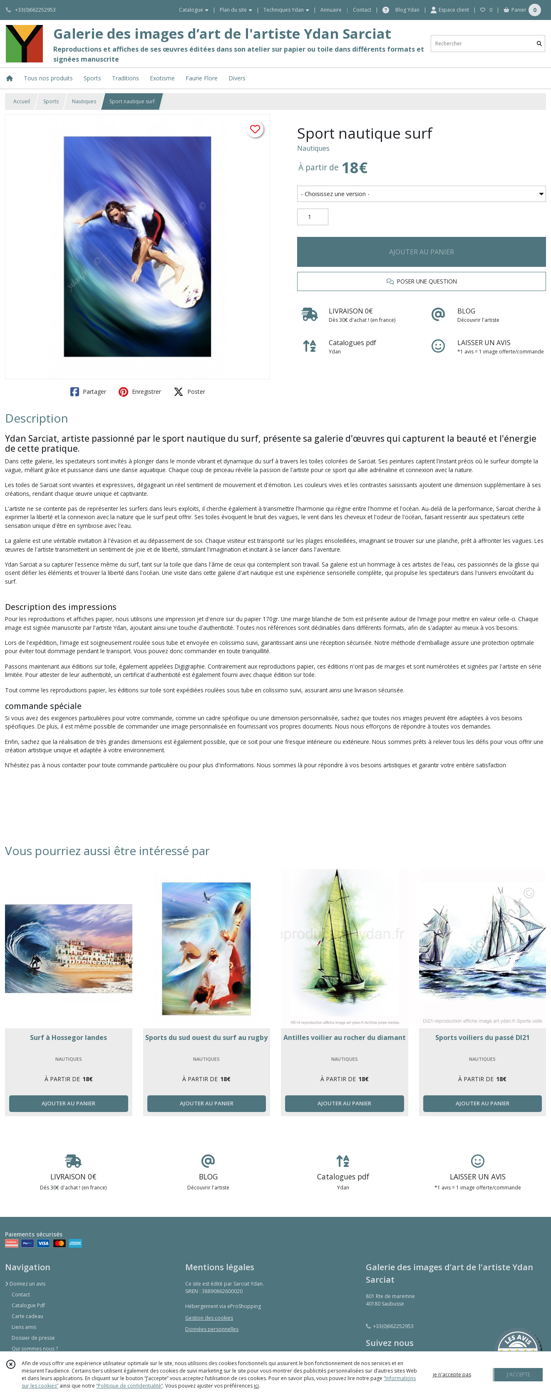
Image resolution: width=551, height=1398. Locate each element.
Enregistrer (140, 392)
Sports (51, 101)
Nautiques (84, 101)
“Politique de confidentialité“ (129, 1385)
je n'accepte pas (452, 1374)
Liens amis (24, 1327)
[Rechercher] (539, 43)
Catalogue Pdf (28, 1305)
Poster (189, 392)
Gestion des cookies (209, 1317)
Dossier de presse (33, 1337)
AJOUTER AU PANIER (421, 251)
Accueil (21, 101)
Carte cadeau (27, 1316)
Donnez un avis (25, 1283)
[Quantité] (312, 217)
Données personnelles (211, 1329)
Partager (88, 392)
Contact (362, 9)
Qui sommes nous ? (35, 1348)
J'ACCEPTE (518, 1374)
